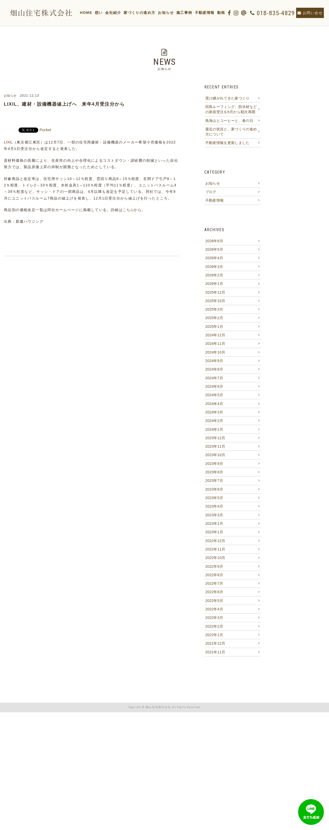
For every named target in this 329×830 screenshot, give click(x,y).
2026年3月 (214, 294)
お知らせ (176, 13)
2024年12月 (215, 379)
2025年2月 (214, 358)
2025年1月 (214, 368)
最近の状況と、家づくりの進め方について (230, 143)
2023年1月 (214, 621)
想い (109, 13)
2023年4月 (214, 590)
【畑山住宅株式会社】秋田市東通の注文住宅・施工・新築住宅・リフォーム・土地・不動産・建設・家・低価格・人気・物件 (36, 13)
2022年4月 (214, 716)
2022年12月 (215, 632)
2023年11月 (215, 516)
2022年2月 (214, 737)
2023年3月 (214, 600)
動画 (231, 13)
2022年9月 (214, 663)
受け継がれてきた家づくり (228, 99)
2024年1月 (214, 495)
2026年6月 (214, 263)
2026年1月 (214, 315)
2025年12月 (215, 326)
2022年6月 (214, 695)
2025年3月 (214, 347)
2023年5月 (214, 579)
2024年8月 (214, 421)
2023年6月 (214, 568)
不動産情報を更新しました (228, 157)
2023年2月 (214, 611)
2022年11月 (215, 642)
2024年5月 (214, 452)
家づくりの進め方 (149, 13)
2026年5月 (214, 273)
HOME (96, 13)
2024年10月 (215, 400)
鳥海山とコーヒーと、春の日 (230, 131)
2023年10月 (215, 526)
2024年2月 (214, 484)
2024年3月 (214, 474)
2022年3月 (214, 727)
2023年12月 (215, 505)
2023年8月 (214, 547)
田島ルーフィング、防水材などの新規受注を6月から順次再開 (230, 115)
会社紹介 (123, 13)
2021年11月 (215, 769)
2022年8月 (214, 674)
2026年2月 (214, 305)
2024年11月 (215, 389)
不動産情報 (214, 13)
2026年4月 (214, 284)
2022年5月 (214, 705)
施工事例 (194, 13)
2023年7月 (214, 558)
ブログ (210, 210)
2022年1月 (214, 748)
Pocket (46, 130)
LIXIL (9, 142)
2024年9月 (214, 410)
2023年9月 (214, 537)
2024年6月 (214, 442)
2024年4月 (214, 463)
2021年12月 (215, 758)
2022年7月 (214, 684)
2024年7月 (214, 431)
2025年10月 (215, 337)
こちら (128, 210)
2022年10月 (215, 653)
